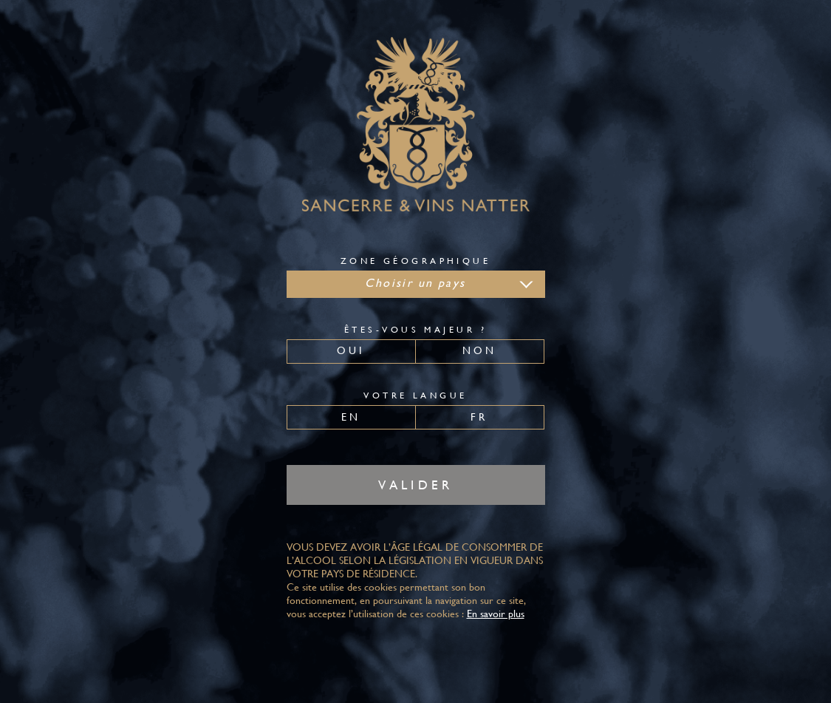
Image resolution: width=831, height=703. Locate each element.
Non (479, 350)
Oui (351, 350)
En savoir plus (495, 613)
